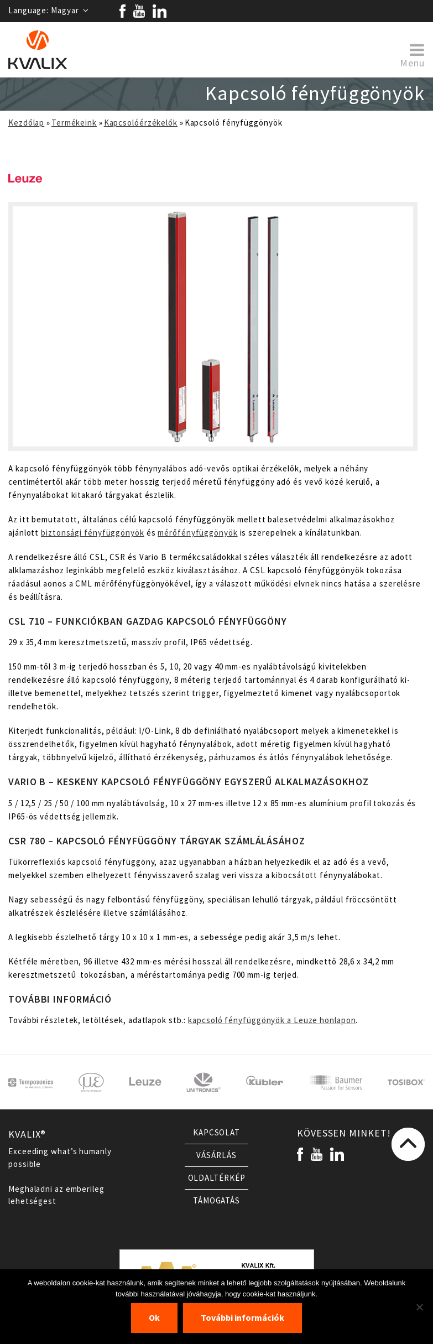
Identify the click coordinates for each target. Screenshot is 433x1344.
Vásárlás (216, 1155)
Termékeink (74, 122)
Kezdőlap (26, 122)
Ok (154, 1318)
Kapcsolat (216, 1132)
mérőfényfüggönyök (197, 532)
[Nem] (419, 1306)
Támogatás (216, 1200)
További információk (242, 1318)
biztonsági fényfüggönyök (92, 532)
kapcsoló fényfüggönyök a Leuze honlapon (272, 1020)
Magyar (70, 10)
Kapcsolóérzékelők (141, 122)
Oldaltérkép (217, 1178)
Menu (412, 54)
